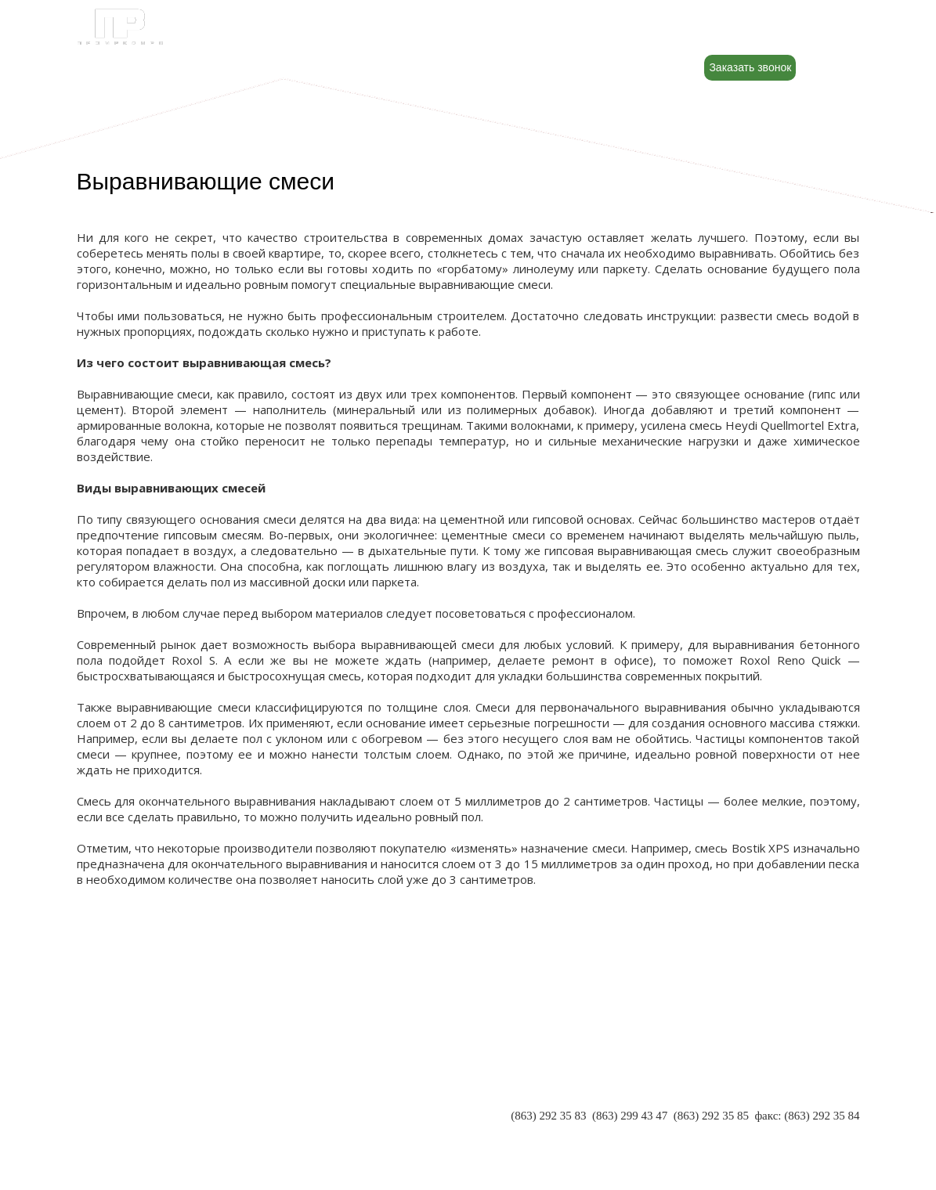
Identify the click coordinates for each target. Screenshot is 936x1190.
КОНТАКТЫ (109, 1133)
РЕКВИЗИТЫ (111, 1118)
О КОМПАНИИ (117, 1086)
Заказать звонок (750, 67)
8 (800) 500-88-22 (770, 32)
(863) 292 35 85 (711, 1115)
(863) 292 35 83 (548, 1115)
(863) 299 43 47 (629, 1115)
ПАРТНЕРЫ (108, 1102)
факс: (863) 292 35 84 (806, 1115)
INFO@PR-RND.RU (809, 1131)
